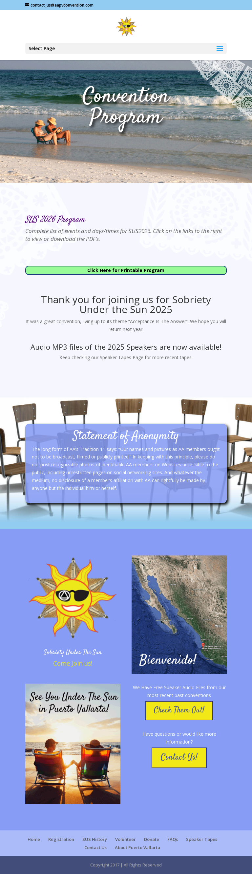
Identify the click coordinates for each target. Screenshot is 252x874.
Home (34, 839)
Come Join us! (72, 663)
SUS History (94, 839)
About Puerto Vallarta (137, 847)
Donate (151, 839)
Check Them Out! (179, 710)
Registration (61, 839)
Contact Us (95, 847)
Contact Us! (179, 757)
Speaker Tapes (201, 839)
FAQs (172, 839)
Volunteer (125, 839)
